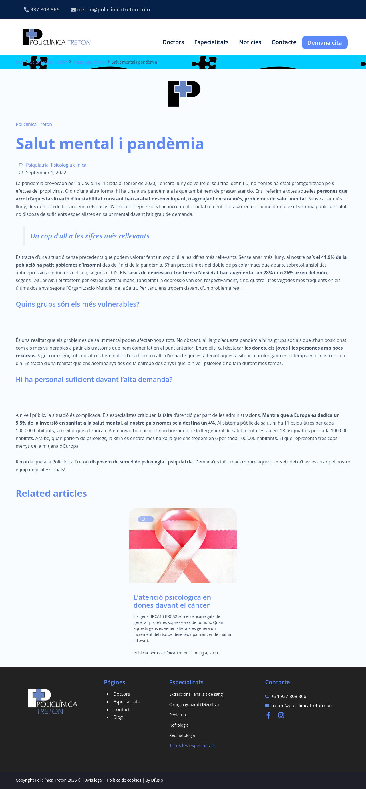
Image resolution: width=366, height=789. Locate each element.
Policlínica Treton (34, 124)
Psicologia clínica (89, 62)
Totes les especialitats (192, 745)
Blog (118, 717)
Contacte (122, 709)
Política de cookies (124, 780)
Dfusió (157, 780)
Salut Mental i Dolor (48, 62)
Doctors (121, 694)
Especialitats (126, 702)
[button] (173, 42)
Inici (19, 62)
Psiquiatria (37, 165)
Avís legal (94, 780)
